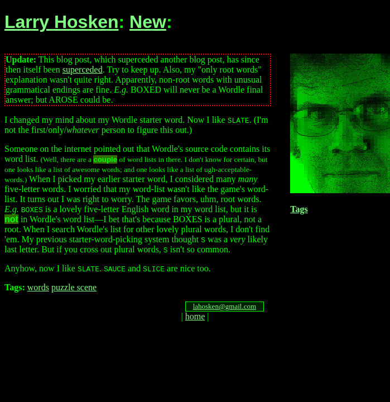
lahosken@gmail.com (224, 306)
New (147, 22)
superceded (82, 69)
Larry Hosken (61, 22)
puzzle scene (74, 287)
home (195, 316)
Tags (298, 209)
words (38, 287)
